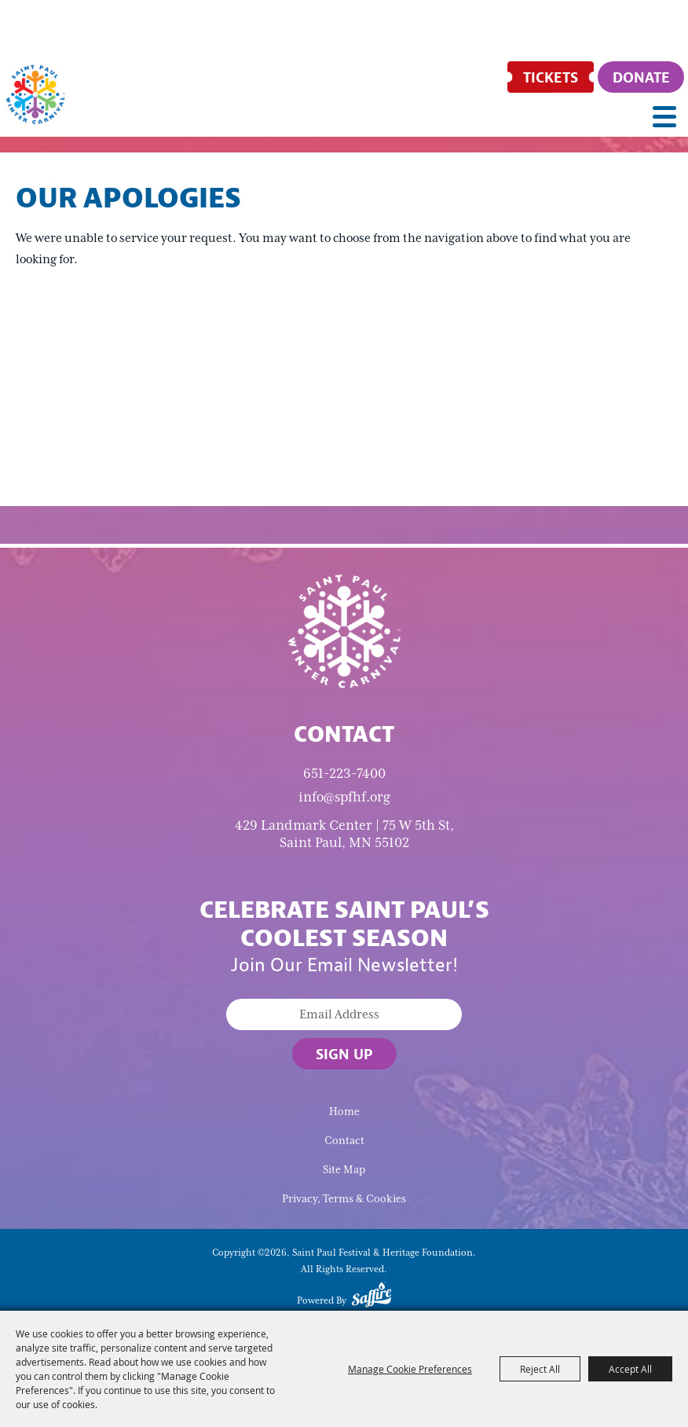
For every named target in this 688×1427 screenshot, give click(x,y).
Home (344, 1111)
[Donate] (641, 77)
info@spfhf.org (344, 796)
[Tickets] (550, 77)
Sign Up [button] (344, 1054)
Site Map (344, 1169)
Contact (344, 1140)
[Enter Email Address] (344, 1014)
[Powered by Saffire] (371, 1297)
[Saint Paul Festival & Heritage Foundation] (35, 94)
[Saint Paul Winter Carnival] (344, 630)
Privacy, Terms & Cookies (344, 1198)
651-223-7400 (344, 773)
